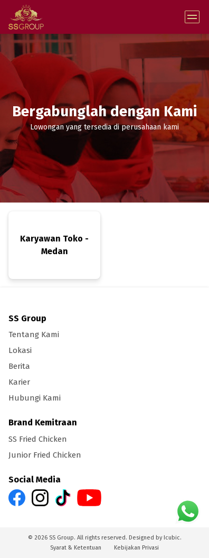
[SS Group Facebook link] (16, 497)
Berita (19, 366)
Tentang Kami (33, 334)
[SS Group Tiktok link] (63, 497)
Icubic (172, 537)
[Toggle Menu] (192, 16)
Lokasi (20, 350)
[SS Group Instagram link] (40, 497)
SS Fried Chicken (37, 439)
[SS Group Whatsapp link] (188, 511)
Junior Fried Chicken (44, 455)
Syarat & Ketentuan (75, 547)
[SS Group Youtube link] (89, 497)
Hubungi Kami (34, 398)
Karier (19, 382)
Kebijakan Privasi (136, 547)
